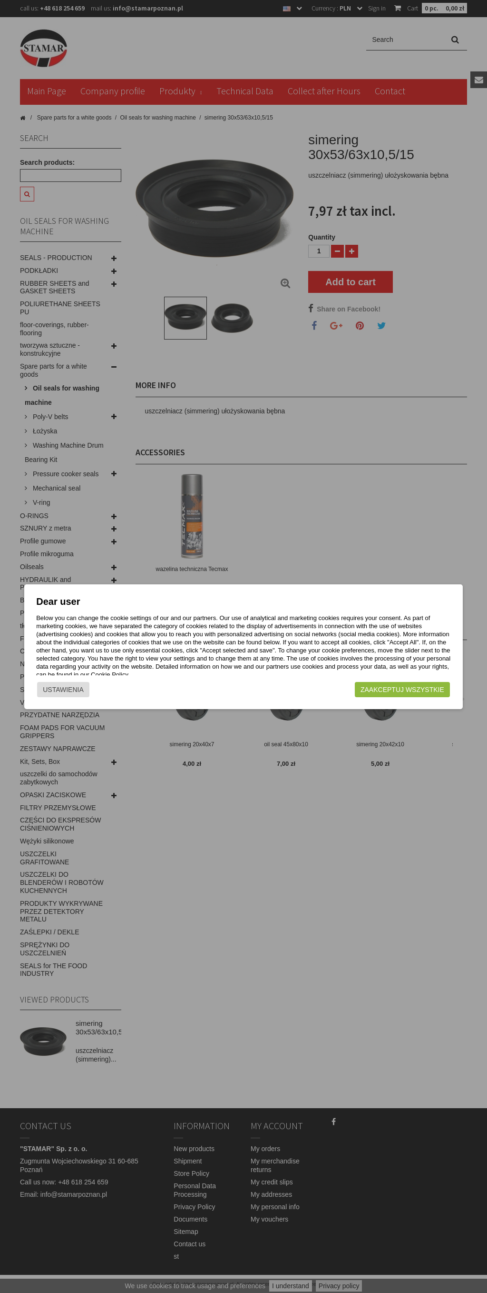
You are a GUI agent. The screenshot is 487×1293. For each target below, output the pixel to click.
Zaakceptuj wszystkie (415, 689)
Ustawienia (50, 689)
